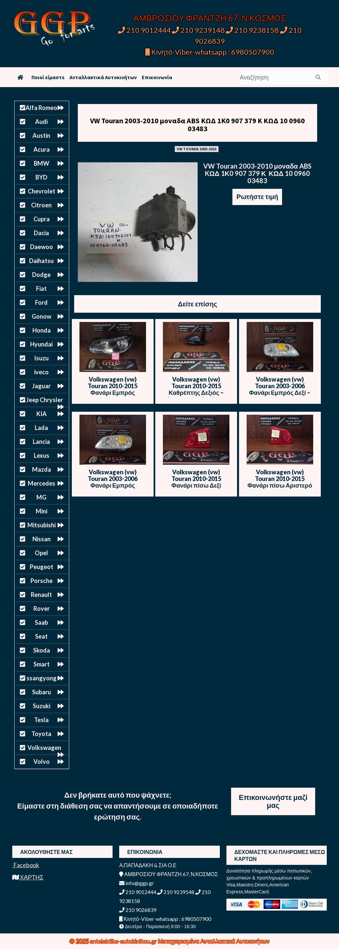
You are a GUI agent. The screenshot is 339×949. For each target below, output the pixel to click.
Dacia (41, 233)
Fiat (41, 288)
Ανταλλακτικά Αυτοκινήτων (103, 77)
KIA (41, 413)
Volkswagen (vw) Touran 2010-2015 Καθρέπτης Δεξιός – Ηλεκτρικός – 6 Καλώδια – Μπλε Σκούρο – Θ (196, 392)
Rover (41, 608)
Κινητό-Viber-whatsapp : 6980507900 (209, 51)
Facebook (25, 865)
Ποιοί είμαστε (48, 77)
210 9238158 (253, 30)
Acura (41, 149)
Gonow (41, 316)
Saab (41, 622)
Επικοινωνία (157, 77)
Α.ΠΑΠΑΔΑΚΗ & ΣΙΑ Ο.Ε (147, 865)
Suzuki (41, 706)
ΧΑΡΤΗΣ (27, 877)
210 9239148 (198, 30)
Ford (41, 302)
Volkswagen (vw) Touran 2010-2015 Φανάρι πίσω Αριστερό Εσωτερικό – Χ (279, 482)
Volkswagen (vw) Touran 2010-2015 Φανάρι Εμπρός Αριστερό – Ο (112, 389)
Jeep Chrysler (44, 399)
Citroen (41, 205)
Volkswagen (44, 747)
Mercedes (41, 483)
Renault (41, 594)
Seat (41, 636)
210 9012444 (144, 30)
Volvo (41, 761)
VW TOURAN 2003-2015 (197, 148)
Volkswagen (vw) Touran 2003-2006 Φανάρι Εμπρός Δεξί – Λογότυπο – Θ (280, 389)
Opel (41, 552)
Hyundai (41, 344)
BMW (41, 163)
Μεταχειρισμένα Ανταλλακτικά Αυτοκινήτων (213, 941)
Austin (41, 135)
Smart (41, 664)
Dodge (41, 274)
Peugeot (41, 566)
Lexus (41, 455)
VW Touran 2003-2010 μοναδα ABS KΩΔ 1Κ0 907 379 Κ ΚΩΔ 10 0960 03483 (197, 124)
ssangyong (41, 678)
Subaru (41, 692)
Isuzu (41, 358)
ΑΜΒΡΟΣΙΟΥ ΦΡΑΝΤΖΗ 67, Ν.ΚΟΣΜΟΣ (209, 18)
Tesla (41, 719)
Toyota (41, 733)
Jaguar (41, 386)
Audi (41, 121)
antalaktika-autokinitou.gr (124, 941)
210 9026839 (137, 910)
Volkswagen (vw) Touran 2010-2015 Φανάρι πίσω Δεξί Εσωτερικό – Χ (196, 482)
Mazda (41, 469)
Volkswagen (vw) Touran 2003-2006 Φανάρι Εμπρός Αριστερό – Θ (112, 482)
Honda (41, 330)
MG (41, 497)
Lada (41, 427)
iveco (41, 372)
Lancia (41, 441)
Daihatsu (41, 260)
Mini (41, 511)
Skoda (41, 650)
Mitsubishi (41, 525)
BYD (41, 177)
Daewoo (41, 246)
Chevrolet (41, 191)
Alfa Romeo (41, 107)
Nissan (41, 539)
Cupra (41, 219)
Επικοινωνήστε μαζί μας (273, 801)
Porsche (41, 580)
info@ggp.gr (136, 883)
